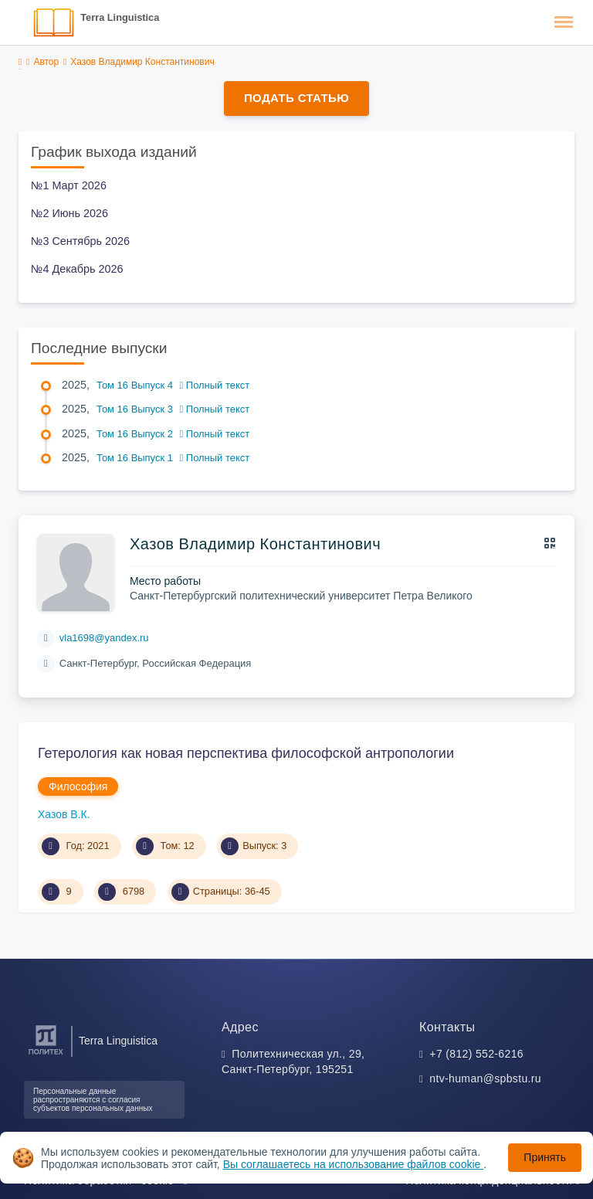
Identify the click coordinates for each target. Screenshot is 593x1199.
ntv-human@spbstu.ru (485, 1078)
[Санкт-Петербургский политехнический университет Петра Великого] (46, 1054)
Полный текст (215, 385)
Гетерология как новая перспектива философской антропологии (246, 753)
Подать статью (296, 97)
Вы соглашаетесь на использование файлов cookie (353, 1164)
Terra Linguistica (119, 17)
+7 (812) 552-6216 (476, 1054)
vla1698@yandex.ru (104, 638)
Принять (545, 1157)
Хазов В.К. (64, 814)
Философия (78, 786)
